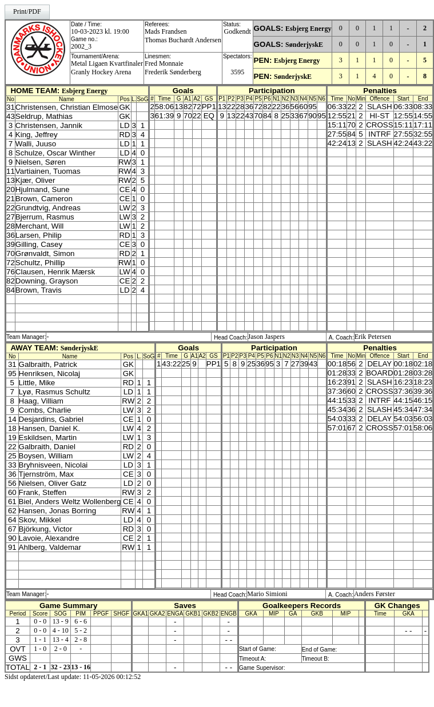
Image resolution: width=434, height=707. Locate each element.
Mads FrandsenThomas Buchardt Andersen (183, 35)
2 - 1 (40, 667)
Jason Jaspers (266, 337)
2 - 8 (80, 640)
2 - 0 (60, 649)
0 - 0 (40, 621)
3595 (237, 72)
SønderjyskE (304, 45)
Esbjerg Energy (308, 29)
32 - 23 (60, 667)
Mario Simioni (267, 594)
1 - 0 (40, 649)
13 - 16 (80, 667)
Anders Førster (374, 594)
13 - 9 (61, 621)
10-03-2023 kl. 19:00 (100, 31)
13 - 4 (61, 640)
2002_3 (81, 46)
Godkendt (237, 31)
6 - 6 (80, 621)
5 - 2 (80, 630)
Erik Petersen (373, 337)
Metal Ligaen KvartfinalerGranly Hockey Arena (107, 67)
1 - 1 (40, 640)
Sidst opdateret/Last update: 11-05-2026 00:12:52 (73, 677)
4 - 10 (61, 630)
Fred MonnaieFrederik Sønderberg (173, 67)
